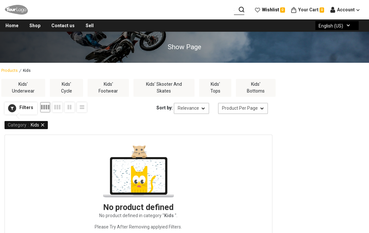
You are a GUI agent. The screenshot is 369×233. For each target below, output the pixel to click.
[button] (21, 108)
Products (9, 70)
